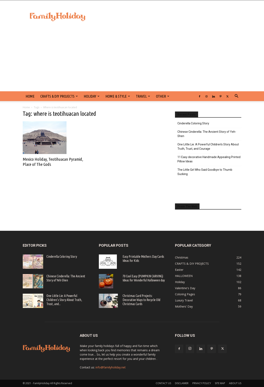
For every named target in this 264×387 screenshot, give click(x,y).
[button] (236, 96)
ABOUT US (235, 383)
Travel (143, 96)
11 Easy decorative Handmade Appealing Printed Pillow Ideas (208, 159)
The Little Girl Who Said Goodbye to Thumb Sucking (204, 172)
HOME (30, 96)
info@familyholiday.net (111, 367)
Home (26, 107)
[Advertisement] (132, 60)
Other (162, 96)
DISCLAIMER (181, 383)
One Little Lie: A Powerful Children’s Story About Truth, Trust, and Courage (208, 146)
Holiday (91, 96)
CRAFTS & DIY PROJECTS (59, 96)
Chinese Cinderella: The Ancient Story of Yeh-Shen (206, 134)
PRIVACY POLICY (201, 383)
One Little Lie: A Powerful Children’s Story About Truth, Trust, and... (64, 300)
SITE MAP (220, 383)
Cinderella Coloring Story (193, 123)
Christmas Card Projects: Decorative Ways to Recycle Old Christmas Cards (141, 300)
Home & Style (117, 96)
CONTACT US (163, 383)
